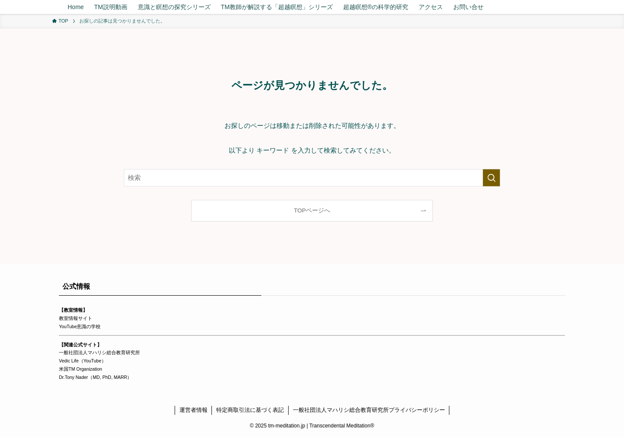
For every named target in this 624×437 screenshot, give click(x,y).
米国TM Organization (80, 369)
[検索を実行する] (491, 177)
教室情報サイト (75, 318)
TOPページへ (312, 210)
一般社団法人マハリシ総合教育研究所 (99, 352)
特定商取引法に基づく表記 (250, 410)
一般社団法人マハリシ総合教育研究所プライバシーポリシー (369, 410)
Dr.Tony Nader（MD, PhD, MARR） (95, 377)
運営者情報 (193, 410)
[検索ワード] (312, 177)
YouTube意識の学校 (80, 326)
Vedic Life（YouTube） (82, 360)
